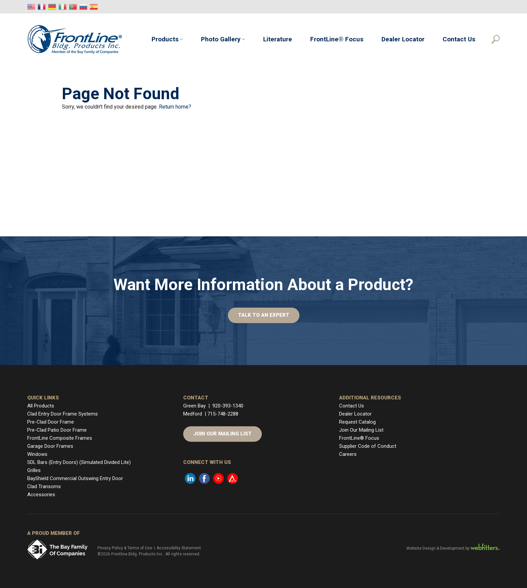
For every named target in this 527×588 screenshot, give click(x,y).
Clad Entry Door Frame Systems (62, 414)
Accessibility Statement (179, 548)
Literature (277, 39)
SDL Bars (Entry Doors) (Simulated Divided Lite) (79, 462)
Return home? (175, 107)
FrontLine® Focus (336, 39)
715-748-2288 (222, 414)
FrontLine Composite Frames (59, 438)
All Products (40, 406)
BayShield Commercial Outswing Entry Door (75, 478)
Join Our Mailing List (222, 434)
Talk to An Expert (263, 315)
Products (165, 39)
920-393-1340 (227, 406)
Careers (348, 454)
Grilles (34, 470)
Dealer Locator (402, 39)
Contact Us (459, 39)
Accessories (41, 495)
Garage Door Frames (50, 446)
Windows (37, 454)
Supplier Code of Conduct (367, 446)
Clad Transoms (44, 486)
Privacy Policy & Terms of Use (124, 548)
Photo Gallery (221, 39)
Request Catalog (357, 422)
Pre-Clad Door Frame (50, 422)
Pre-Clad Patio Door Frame (57, 430)
